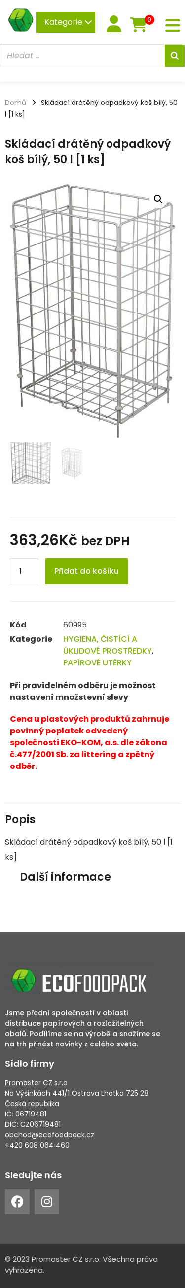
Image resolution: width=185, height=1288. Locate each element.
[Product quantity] (24, 571)
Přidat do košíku (86, 571)
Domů (15, 102)
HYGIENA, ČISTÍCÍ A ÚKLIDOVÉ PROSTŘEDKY (107, 645)
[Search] (175, 56)
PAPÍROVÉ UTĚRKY (97, 662)
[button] (158, 199)
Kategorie (68, 22)
